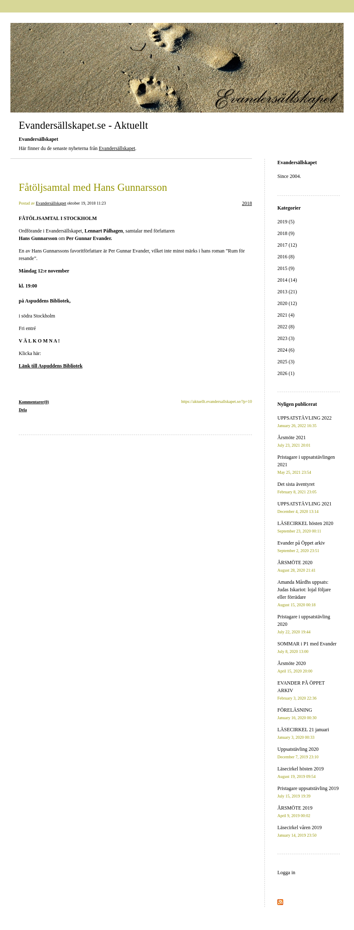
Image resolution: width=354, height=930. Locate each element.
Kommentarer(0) (34, 402)
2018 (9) (285, 233)
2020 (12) (287, 303)
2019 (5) (285, 222)
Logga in (286, 872)
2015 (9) (285, 268)
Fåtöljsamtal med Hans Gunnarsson (93, 187)
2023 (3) (285, 338)
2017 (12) (287, 245)
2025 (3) (285, 362)
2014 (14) (287, 280)
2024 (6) (285, 350)
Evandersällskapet (117, 148)
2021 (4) (285, 315)
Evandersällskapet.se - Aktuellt (83, 125)
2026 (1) (285, 373)
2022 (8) (285, 327)
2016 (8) (285, 257)
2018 (247, 203)
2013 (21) (287, 292)
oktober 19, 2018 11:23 (86, 203)
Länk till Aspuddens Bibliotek (50, 366)
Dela (23, 410)
